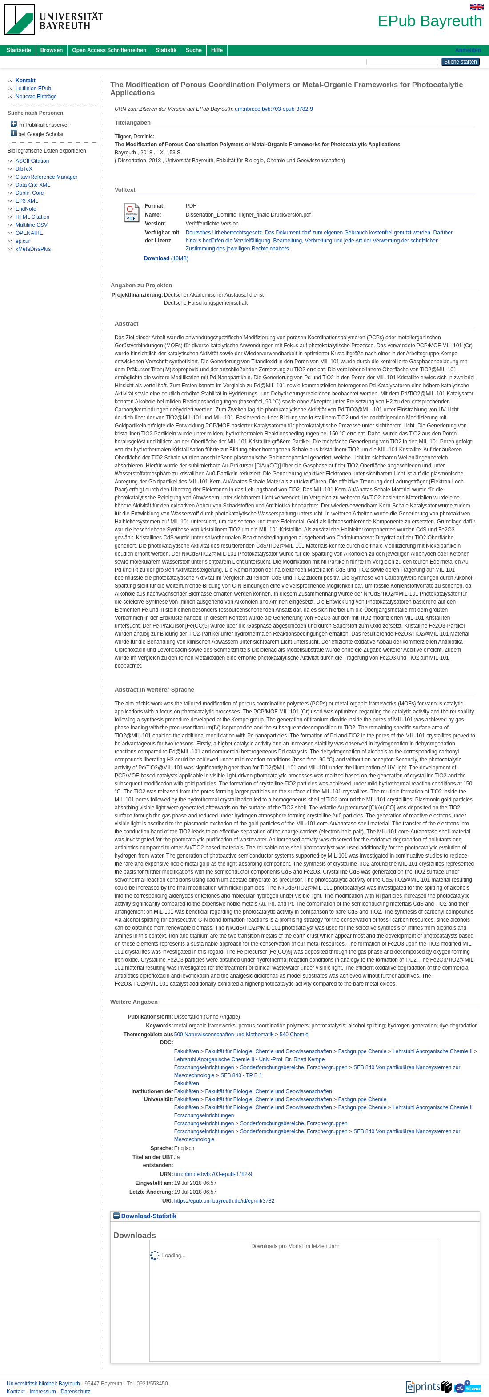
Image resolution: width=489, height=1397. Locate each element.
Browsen (51, 50)
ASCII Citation (32, 161)
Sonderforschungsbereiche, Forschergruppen (293, 1067)
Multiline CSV (32, 225)
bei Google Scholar (37, 133)
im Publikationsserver (40, 124)
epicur (23, 241)
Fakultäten (186, 1051)
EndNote (26, 209)
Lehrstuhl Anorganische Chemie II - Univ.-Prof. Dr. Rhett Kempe (249, 1059)
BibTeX (24, 169)
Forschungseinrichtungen (204, 1067)
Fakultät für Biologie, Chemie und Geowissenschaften (268, 1051)
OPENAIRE (29, 233)
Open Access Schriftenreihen (109, 50)
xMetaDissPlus (33, 249)
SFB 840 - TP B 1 (241, 1075)
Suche (194, 50)
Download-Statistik (144, 1216)
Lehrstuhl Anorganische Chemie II (433, 1051)
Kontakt (16, 1392)
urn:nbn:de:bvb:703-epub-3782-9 (274, 109)
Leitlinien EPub (33, 88)
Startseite (19, 50)
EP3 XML (27, 201)
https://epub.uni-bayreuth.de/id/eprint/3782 (224, 1201)
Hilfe (217, 50)
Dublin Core (30, 193)
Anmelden (468, 50)
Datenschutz (75, 1392)
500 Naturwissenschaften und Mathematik (223, 1034)
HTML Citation (32, 217)
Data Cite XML (33, 185)
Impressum (43, 1392)
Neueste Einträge (36, 96)
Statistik (166, 50)
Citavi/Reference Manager (46, 177)
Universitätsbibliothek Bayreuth (44, 1384)
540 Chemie (294, 1034)
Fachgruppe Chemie (362, 1051)
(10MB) (166, 258)
